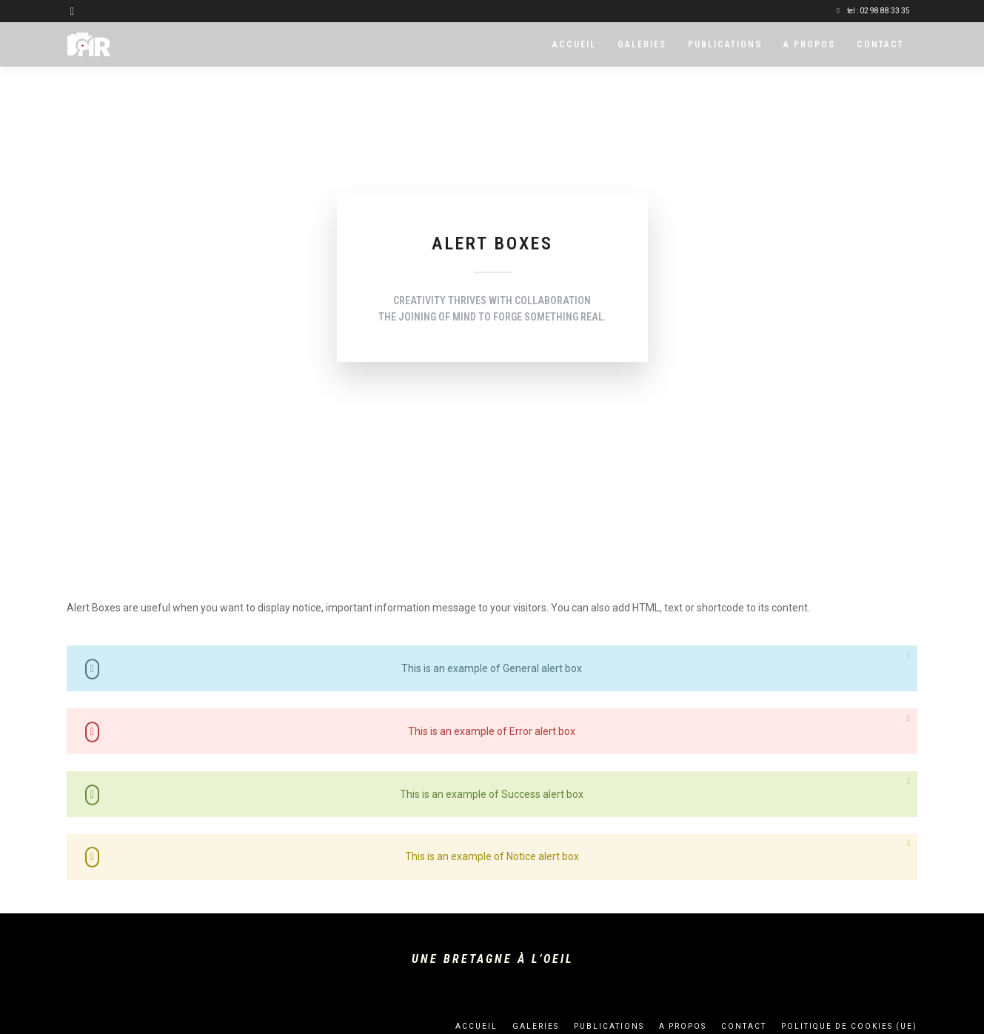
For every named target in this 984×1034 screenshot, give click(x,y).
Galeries (641, 44)
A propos (809, 44)
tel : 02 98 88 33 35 (873, 11)
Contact (880, 44)
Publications (725, 44)
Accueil (574, 44)
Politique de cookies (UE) (849, 1026)
